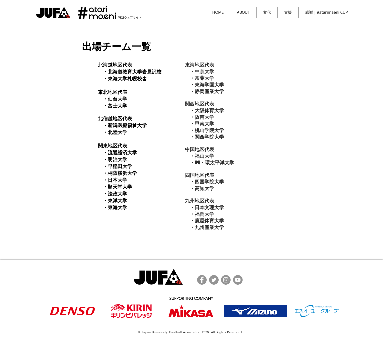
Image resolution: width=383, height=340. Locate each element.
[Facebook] (202, 280)
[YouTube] (238, 280)
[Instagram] (226, 280)
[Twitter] (214, 280)
